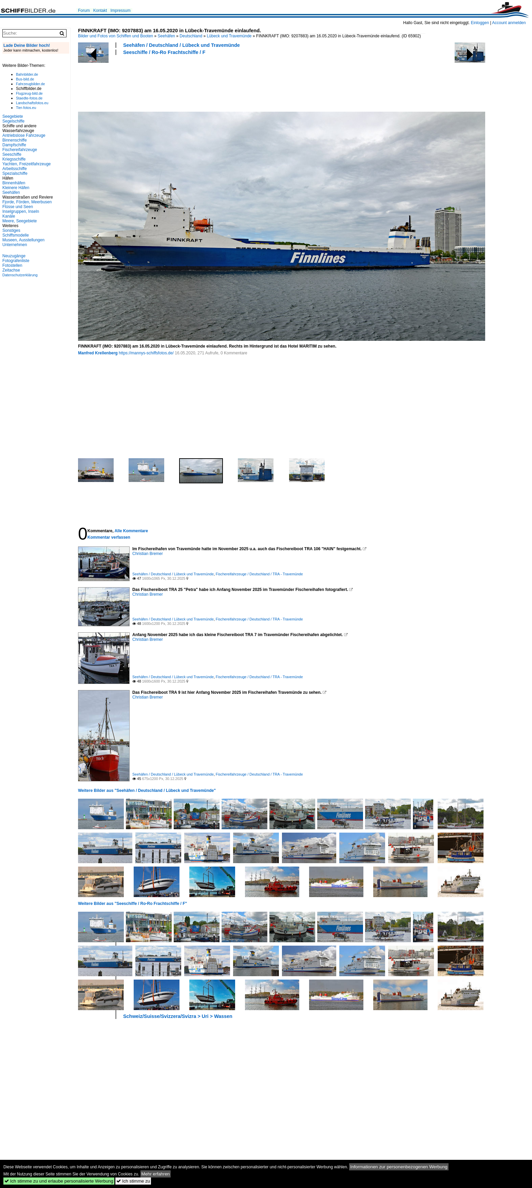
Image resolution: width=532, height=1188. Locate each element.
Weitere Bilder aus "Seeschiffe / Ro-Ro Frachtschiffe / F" (132, 903)
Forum (84, 10)
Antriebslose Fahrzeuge (23, 135)
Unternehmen (14, 244)
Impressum (120, 10)
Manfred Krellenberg (98, 353)
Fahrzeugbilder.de (30, 84)
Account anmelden (509, 22)
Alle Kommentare (131, 530)
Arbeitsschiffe (14, 168)
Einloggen (480, 22)
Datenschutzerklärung (20, 275)
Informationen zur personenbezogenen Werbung (399, 1166)
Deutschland (190, 36)
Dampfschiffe (14, 145)
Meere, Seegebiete (19, 221)
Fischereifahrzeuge (19, 149)
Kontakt (100, 10)
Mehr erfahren (155, 1173)
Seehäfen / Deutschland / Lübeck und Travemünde (181, 45)
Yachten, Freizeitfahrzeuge (26, 164)
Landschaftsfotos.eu (32, 103)
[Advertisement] (201, 82)
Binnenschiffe (14, 140)
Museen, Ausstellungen (23, 240)
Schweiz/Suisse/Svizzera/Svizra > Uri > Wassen (177, 1016)
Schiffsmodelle (15, 235)
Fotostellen (12, 265)
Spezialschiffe (14, 173)
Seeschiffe (11, 154)
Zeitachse (11, 270)
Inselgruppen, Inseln (20, 211)
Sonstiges (11, 230)
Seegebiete (12, 116)
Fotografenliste (15, 260)
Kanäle (8, 216)
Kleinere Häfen (15, 187)
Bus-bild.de (25, 79)
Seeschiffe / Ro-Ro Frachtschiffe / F (164, 52)
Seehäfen (166, 36)
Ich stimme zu (133, 1181)
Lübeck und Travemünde (229, 36)
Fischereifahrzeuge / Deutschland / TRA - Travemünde (259, 574)
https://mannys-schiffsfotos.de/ (146, 353)
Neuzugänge (13, 256)
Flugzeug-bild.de (29, 93)
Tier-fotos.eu (26, 108)
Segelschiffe (13, 121)
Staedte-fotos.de (29, 98)
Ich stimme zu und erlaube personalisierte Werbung (58, 1181)
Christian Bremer (147, 553)
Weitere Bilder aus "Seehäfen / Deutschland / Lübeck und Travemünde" (147, 790)
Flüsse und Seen (17, 206)
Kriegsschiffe (13, 159)
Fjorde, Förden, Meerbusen (27, 202)
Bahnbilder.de (27, 74)
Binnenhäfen (13, 183)
